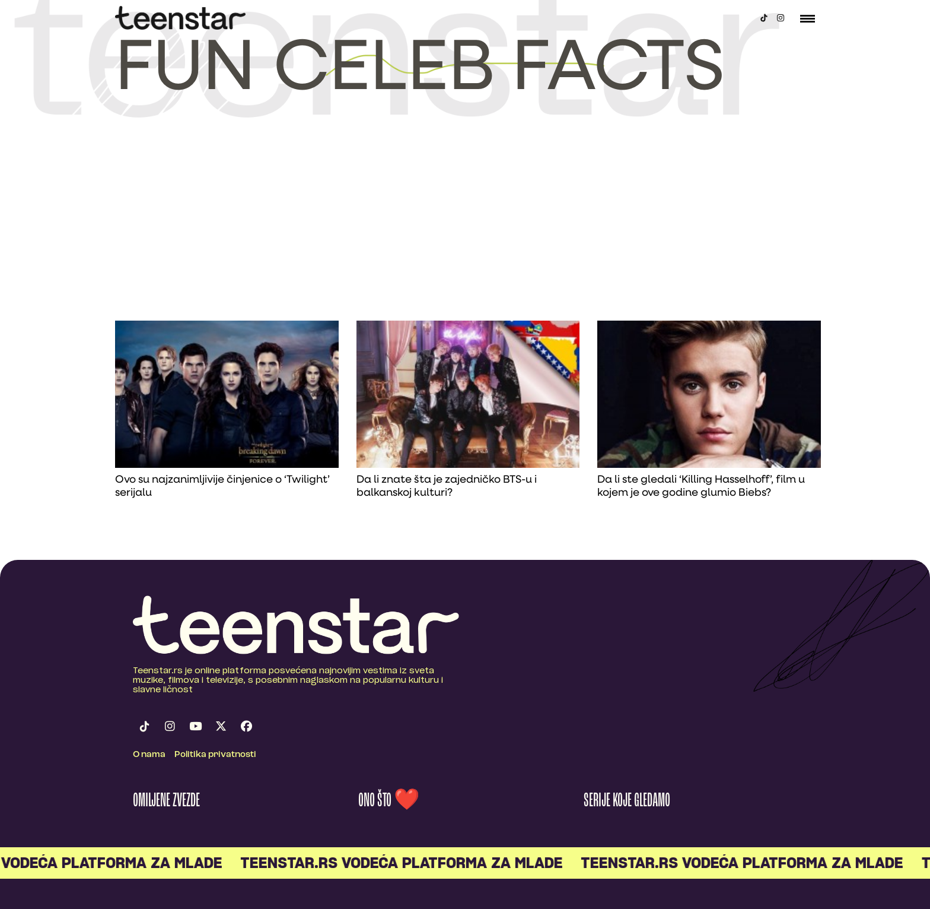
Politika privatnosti (215, 754)
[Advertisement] (465, 231)
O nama (149, 754)
